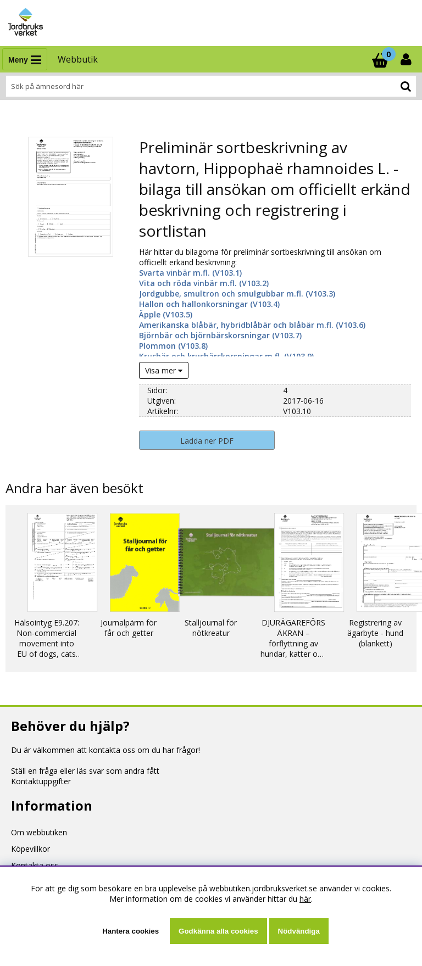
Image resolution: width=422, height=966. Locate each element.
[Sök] (211, 86)
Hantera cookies (130, 931)
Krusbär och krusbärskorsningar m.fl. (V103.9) (226, 356)
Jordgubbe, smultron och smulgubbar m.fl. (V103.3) (237, 293)
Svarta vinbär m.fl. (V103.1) (190, 272)
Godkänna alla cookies (218, 931)
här (305, 899)
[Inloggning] (407, 59)
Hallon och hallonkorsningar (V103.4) (209, 304)
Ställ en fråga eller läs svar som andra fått (85, 771)
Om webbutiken (39, 832)
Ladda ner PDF (207, 440)
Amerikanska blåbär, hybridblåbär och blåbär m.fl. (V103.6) (252, 325)
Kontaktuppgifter (41, 781)
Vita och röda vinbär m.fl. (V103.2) (204, 283)
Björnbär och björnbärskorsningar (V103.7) (220, 335)
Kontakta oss (34, 865)
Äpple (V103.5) (165, 314)
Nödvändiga (299, 931)
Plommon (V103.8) (173, 345)
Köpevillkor (30, 849)
